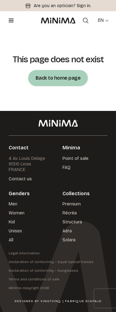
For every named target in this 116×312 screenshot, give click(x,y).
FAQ (66, 167)
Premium (71, 204)
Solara (68, 240)
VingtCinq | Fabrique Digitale (71, 301)
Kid (12, 222)
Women (16, 213)
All (11, 240)
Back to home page (58, 78)
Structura (72, 222)
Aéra (67, 231)
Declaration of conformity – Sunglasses (43, 271)
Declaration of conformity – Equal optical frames (51, 262)
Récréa (69, 213)
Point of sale (75, 158)
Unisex (15, 231)
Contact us (20, 179)
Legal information (24, 253)
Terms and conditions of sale (34, 279)
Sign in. (84, 5)
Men (13, 204)
